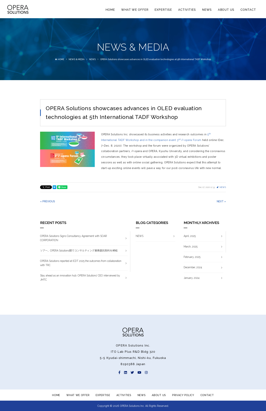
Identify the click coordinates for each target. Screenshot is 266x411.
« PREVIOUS (47, 201)
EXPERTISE (163, 9)
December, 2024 (193, 267)
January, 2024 (192, 277)
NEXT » (221, 201)
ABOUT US (226, 9)
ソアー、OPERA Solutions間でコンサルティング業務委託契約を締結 (79, 250)
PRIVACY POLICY (183, 395)
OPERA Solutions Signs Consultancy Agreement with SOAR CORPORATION (73, 238)
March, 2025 (190, 246)
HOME (110, 9)
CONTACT (248, 9)
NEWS (207, 9)
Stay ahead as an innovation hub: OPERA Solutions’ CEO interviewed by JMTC (80, 277)
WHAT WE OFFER (134, 9)
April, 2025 (190, 236)
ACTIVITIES (187, 9)
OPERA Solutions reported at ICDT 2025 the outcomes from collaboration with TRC (80, 262)
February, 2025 (192, 256)
